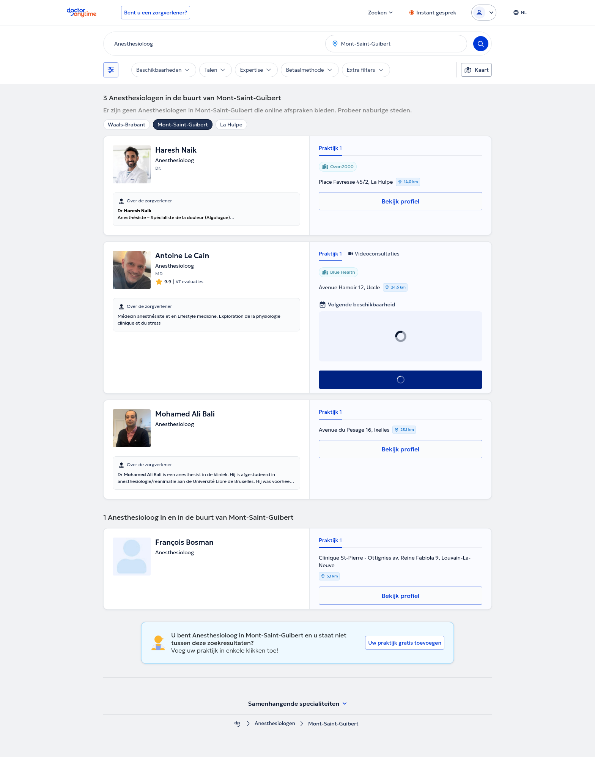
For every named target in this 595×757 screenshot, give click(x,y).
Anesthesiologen (274, 724)
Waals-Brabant (126, 124)
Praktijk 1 (330, 148)
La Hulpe (231, 124)
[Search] (480, 43)
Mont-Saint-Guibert (182, 124)
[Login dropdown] (483, 13)
